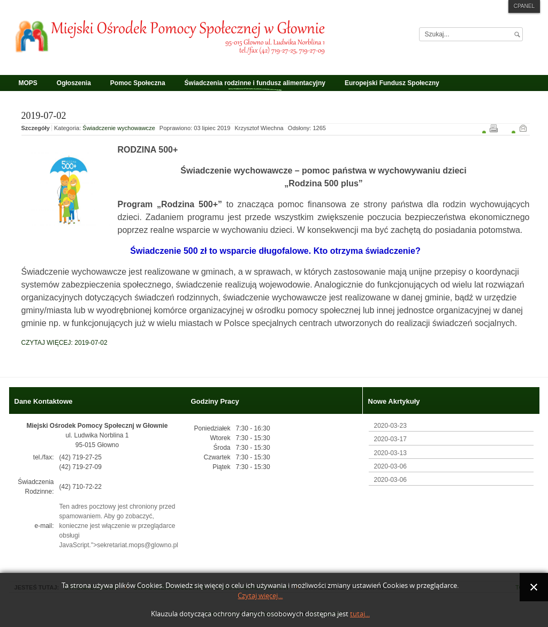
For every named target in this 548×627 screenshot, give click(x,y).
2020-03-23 (390, 425)
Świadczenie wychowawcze (118, 128)
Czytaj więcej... (260, 596)
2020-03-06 (390, 466)
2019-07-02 (43, 115)
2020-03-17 (390, 439)
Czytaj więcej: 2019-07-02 (64, 342)
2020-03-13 (390, 453)
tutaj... (360, 614)
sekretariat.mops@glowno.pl (137, 545)
